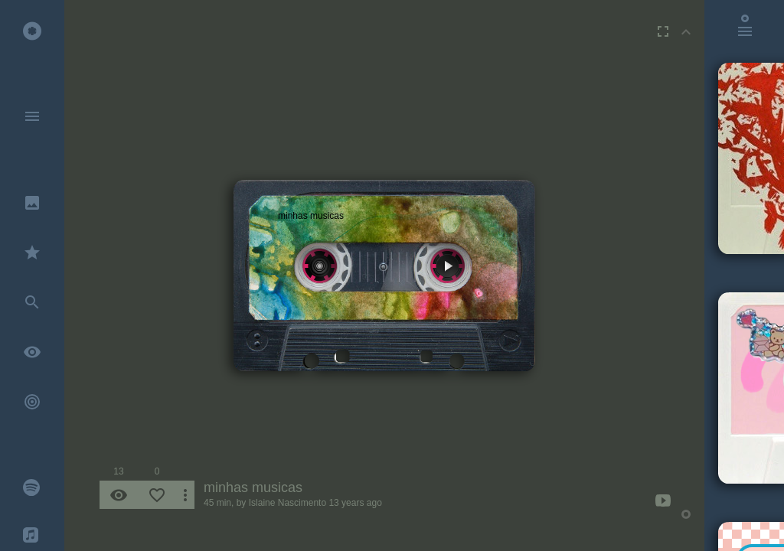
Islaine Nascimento (287, 502)
